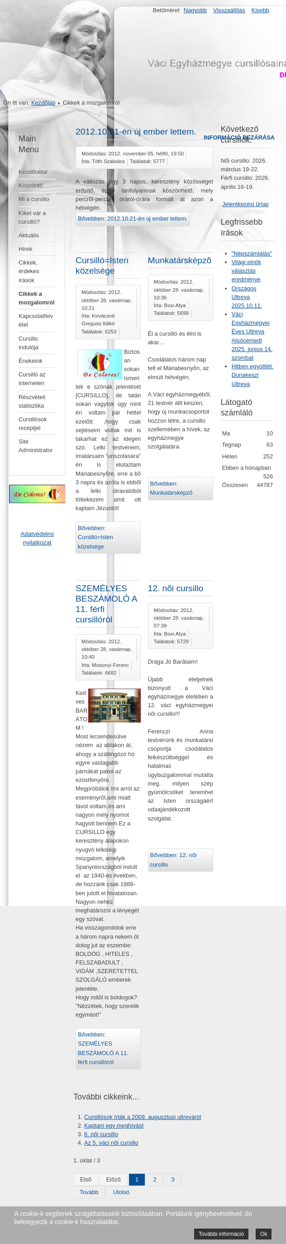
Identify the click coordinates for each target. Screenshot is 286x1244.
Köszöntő (31, 185)
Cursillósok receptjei (33, 423)
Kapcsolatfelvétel (36, 320)
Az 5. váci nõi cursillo (111, 1142)
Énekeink (31, 360)
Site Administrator (35, 445)
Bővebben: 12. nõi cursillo (173, 860)
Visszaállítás (229, 10)
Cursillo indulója (28, 343)
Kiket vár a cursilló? (32, 217)
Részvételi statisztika (32, 401)
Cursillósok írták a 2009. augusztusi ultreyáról (142, 1117)
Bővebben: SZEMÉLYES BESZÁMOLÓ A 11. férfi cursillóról (103, 1048)
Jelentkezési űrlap (245, 204)
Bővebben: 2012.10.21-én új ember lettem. (133, 218)
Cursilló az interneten (32, 378)
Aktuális (29, 235)
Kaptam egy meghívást (113, 1125)
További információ (221, 1234)
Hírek (26, 249)
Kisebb (260, 10)
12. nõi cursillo (176, 588)
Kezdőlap (43, 102)
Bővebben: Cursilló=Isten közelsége (95, 537)
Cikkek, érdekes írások (29, 271)
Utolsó (121, 1192)
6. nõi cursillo (101, 1134)
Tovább (89, 1192)
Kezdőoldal (33, 172)
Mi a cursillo (34, 199)
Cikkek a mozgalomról (37, 298)
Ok (263, 1234)
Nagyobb (195, 10)
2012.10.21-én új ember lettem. (136, 131)
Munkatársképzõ (180, 260)
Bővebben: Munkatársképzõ (171, 488)
